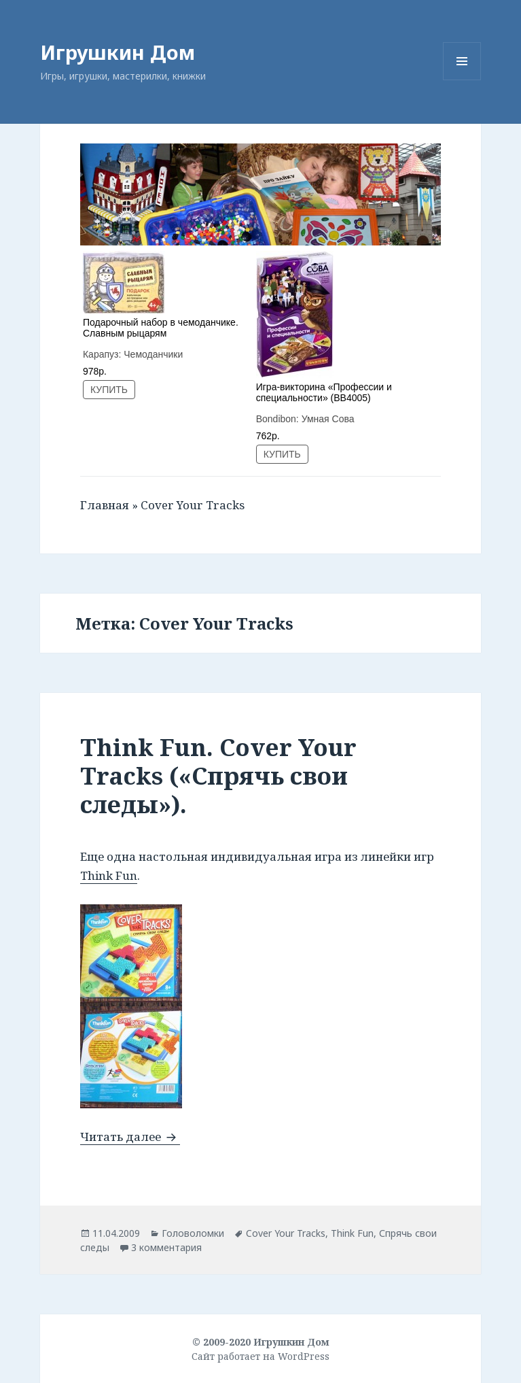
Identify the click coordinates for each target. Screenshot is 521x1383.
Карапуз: (103, 354)
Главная (104, 505)
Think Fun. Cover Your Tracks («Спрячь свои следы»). (218, 775)
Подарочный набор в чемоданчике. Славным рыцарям (160, 328)
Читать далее (130, 1136)
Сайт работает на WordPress (260, 1356)
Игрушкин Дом (117, 52)
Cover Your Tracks (285, 1233)
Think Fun (108, 875)
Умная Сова (328, 418)
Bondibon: (279, 418)
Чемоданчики (153, 354)
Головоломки (193, 1233)
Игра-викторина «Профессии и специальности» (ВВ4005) (324, 392)
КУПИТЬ (109, 389)
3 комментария (166, 1247)
